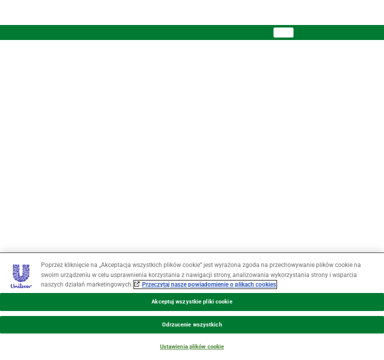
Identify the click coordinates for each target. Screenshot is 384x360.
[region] (192, 306)
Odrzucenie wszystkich (192, 325)
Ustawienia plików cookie (192, 347)
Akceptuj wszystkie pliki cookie (192, 301)
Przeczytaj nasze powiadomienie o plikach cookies (209, 284)
